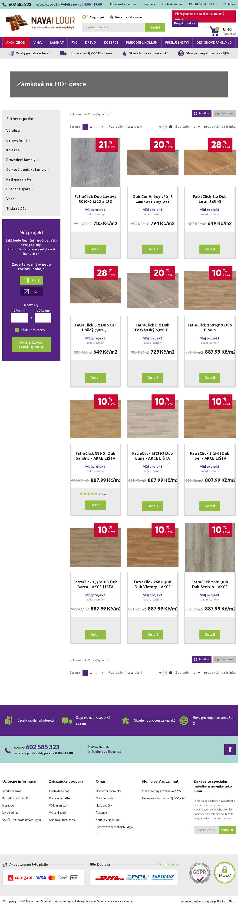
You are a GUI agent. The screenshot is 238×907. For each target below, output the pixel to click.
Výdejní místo (57, 805)
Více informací (168, 864)
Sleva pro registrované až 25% (161, 791)
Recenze (101, 812)
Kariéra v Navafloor (108, 820)
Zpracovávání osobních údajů (114, 827)
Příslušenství (177, 42)
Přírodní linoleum (141, 42)
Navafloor (40, 16)
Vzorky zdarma (11, 791)
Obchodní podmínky (108, 791)
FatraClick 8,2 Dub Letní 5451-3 (210, 199)
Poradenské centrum (123, 4)
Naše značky (104, 805)
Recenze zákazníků (125, 17)
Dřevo (90, 42)
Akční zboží (16, 42)
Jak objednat (10, 812)
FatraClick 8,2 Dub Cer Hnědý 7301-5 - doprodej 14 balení (95, 328)
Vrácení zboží (57, 812)
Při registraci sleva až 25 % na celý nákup (198, 17)
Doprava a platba (59, 798)
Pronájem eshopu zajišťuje (198, 901)
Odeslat (227, 830)
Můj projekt (94, 17)
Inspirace (149, 4)
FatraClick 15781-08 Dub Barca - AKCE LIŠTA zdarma (95, 585)
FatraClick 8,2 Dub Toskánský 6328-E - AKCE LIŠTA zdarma (152, 328)
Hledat (154, 27)
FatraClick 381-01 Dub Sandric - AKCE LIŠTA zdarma (96, 456)
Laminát (57, 42)
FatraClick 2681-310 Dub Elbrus (210, 328)
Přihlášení (229, 4)
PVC (74, 42)
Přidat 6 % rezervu (34, 330)
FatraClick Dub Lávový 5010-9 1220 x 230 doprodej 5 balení (95, 199)
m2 (30, 292)
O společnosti (104, 798)
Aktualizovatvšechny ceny (31, 344)
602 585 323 (43, 747)
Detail (95, 249)
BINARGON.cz (226, 901)
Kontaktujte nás (172, 4)
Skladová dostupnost (62, 820)
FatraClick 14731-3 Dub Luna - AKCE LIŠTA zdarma (152, 456)
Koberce (111, 42)
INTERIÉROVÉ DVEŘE (202, 4)
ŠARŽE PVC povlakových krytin (21, 820)
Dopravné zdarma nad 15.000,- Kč (163, 798)
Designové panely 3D (214, 42)
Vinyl (37, 42)
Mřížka (201, 113)
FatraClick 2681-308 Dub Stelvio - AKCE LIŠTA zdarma (210, 585)
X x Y (32, 281)
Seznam (224, 113)
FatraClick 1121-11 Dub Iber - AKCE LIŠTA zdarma (209, 456)
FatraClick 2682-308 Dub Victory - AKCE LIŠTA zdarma (152, 585)
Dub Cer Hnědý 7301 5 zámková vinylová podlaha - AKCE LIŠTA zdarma (152, 199)
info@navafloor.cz (105, 752)
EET (98, 834)
